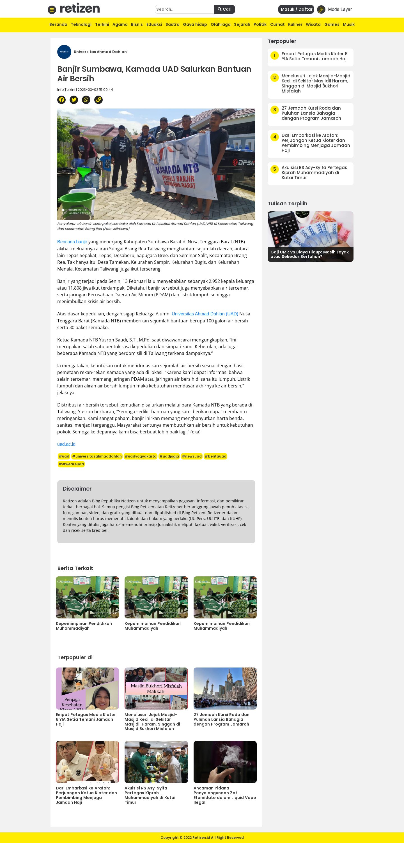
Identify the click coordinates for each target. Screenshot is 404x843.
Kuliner (295, 24)
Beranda (58, 24)
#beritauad (215, 456)
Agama (120, 24)
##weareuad (71, 464)
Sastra (173, 24)
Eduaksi (154, 24)
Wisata (313, 24)
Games (331, 24)
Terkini (102, 24)
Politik (260, 24)
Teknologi (81, 24)
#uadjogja (169, 456)
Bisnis (137, 24)
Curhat (277, 24)
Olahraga (221, 24)
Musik (349, 24)
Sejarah (242, 24)
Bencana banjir (72, 241)
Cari (224, 9)
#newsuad (192, 456)
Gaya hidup (195, 24)
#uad (64, 456)
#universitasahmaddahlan (97, 456)
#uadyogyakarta (141, 456)
